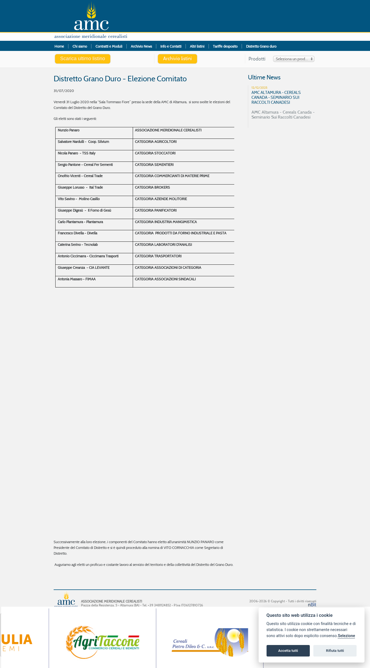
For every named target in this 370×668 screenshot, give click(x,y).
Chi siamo (80, 46)
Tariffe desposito (225, 46)
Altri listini (197, 46)
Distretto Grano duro (261, 46)
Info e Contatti (170, 46)
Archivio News (141, 46)
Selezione (346, 636)
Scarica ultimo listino (82, 58)
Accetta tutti (288, 651)
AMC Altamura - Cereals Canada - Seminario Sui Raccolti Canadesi (284, 102)
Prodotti (256, 59)
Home (59, 46)
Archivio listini (177, 59)
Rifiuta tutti (335, 651)
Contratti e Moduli (109, 46)
